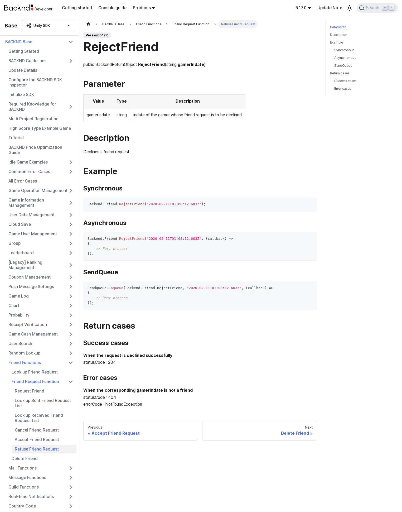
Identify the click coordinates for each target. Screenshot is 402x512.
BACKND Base (18, 41)
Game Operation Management (37, 190)
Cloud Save (19, 224)
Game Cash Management (33, 334)
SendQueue (343, 66)
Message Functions (27, 477)
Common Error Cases (29, 171)
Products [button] (142, 7)
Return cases (339, 73)
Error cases (342, 88)
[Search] (377, 8)
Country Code (22, 506)
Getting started (77, 7)
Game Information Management (26, 203)
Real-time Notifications (31, 496)
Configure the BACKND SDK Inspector (35, 82)
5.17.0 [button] (301, 7)
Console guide (112, 7)
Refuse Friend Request (37, 449)
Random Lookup (24, 353)
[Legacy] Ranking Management (25, 265)
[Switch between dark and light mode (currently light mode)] (349, 8)
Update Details (22, 70)
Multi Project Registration (33, 118)
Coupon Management (29, 277)
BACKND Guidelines (27, 60)
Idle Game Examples (28, 162)
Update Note (329, 7)
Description (338, 35)
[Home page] (88, 24)
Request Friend (29, 391)
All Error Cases (22, 181)
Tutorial (16, 137)
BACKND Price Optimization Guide (35, 150)
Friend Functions (24, 362)
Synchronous (344, 50)
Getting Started (23, 51)
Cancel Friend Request (37, 430)
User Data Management (31, 214)
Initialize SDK (21, 94)
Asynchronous (345, 58)
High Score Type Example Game (39, 128)
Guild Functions (23, 487)
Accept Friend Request (37, 439)
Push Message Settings (31, 286)
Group (14, 243)
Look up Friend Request (35, 372)
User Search (20, 343)
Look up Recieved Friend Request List (39, 418)
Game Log (18, 296)
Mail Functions (22, 468)
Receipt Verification (27, 324)
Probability (19, 315)
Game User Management (32, 233)
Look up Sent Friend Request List (43, 403)
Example (336, 42)
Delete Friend (25, 458)
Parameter (338, 27)
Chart (13, 305)
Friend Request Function (35, 381)
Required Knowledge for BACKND (32, 107)
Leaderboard (21, 252)
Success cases (345, 81)
